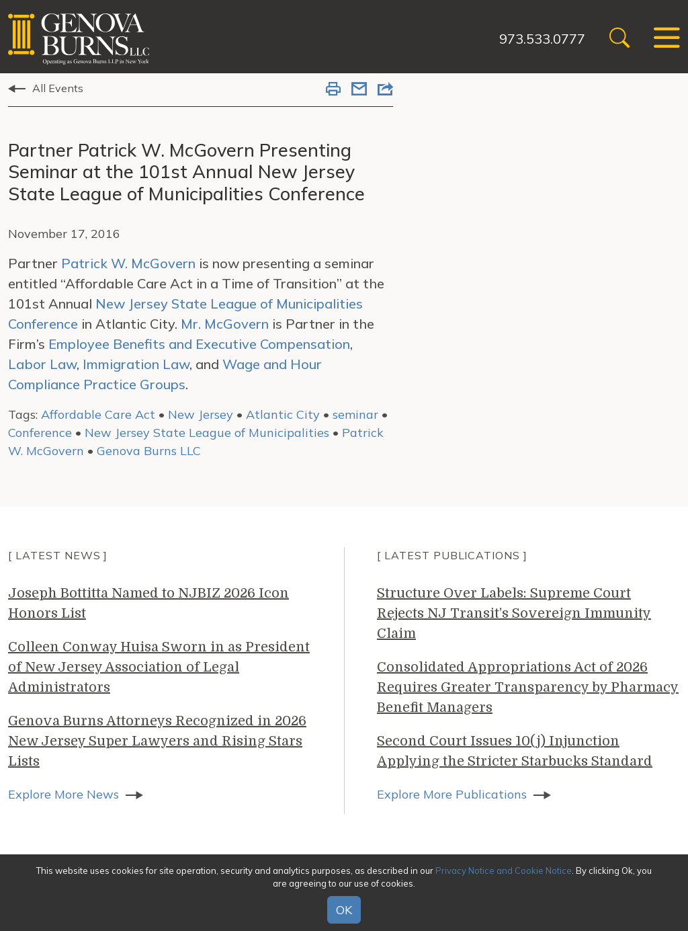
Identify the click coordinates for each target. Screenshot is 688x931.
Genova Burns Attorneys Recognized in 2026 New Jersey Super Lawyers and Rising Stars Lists (157, 741)
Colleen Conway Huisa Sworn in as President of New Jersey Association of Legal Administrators (159, 667)
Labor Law (42, 364)
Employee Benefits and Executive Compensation (199, 343)
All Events (57, 88)
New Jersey (200, 414)
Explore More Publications (452, 794)
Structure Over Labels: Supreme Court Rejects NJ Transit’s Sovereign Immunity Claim (514, 613)
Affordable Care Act (98, 414)
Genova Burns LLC (149, 450)
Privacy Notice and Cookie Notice (503, 870)
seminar (355, 414)
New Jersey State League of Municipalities (207, 432)
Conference (40, 432)
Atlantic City (283, 414)
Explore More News (63, 794)
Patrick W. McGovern (128, 263)
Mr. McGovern (225, 323)
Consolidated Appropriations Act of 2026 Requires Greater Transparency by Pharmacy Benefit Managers (528, 687)
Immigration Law (136, 364)
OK (344, 910)
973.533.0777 (542, 38)
